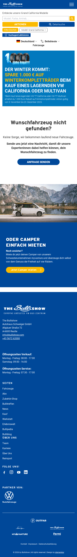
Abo (4, 393)
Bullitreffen (8, 403)
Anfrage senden (38, 162)
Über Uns (7, 453)
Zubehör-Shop (9, 398)
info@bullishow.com (13, 334)
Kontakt (24, 544)
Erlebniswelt (8, 424)
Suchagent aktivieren (16, 35)
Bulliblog (7, 434)
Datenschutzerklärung (47, 544)
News (5, 408)
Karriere (6, 448)
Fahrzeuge (7, 388)
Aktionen (20, 24)
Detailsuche (57, 24)
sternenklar (59, 552)
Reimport (7, 458)
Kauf (4, 413)
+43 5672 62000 (11, 338)
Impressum (32, 544)
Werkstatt (7, 418)
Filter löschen (10, 29)
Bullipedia (7, 429)
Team (5, 443)
